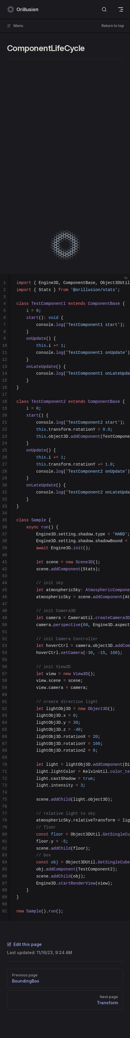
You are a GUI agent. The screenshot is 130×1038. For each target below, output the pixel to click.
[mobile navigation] (121, 9)
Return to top (113, 25)
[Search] (104, 9)
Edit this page (24, 944)
